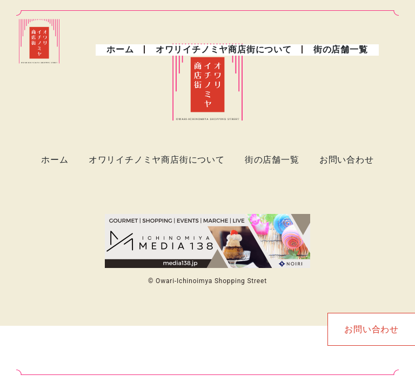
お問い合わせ (346, 160)
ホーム (119, 49)
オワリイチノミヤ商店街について (224, 49)
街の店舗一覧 (340, 49)
